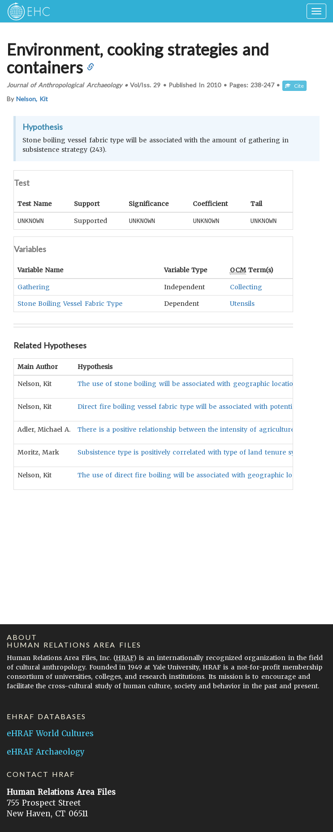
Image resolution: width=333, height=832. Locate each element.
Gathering (33, 287)
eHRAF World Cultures (50, 733)
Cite (294, 86)
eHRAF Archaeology (46, 752)
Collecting (246, 287)
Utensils (242, 303)
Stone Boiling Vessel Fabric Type (69, 303)
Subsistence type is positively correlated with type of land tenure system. (194, 452)
